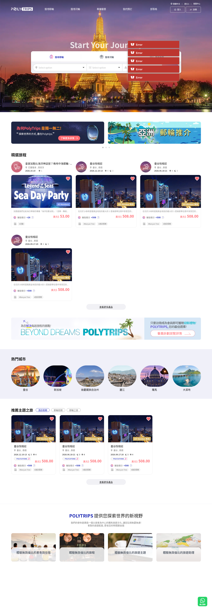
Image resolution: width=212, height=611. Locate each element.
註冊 (193, 9)
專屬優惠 (101, 9)
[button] (103, 147)
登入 (177, 9)
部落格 (153, 9)
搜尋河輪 (75, 9)
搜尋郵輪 (49, 9)
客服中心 (196, 3)
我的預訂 (127, 9)
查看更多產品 (106, 306)
